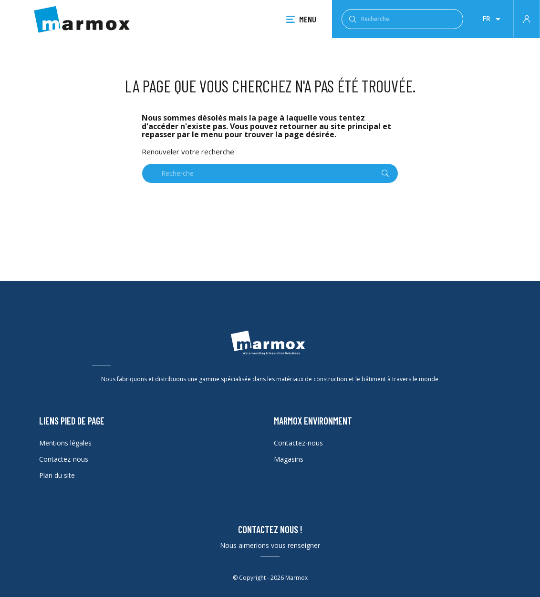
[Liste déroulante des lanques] (493, 19)
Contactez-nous (63, 459)
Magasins (288, 459)
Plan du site (57, 475)
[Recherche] (402, 19)
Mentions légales (65, 442)
